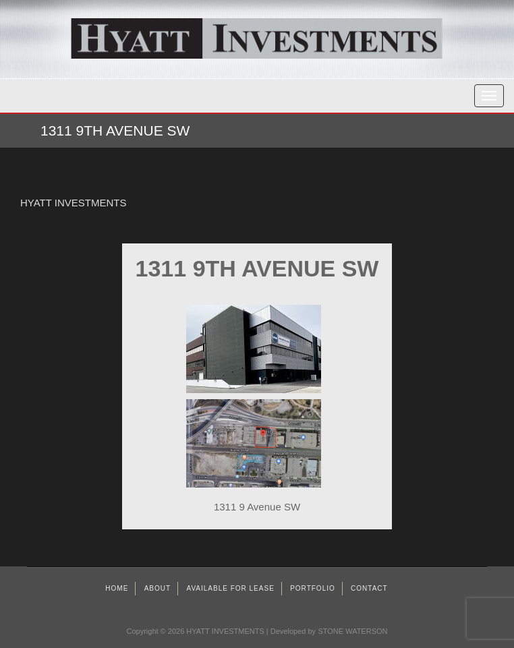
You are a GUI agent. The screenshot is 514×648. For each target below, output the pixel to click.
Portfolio (312, 588)
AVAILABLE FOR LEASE (230, 588)
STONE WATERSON (352, 631)
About (157, 588)
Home (116, 588)
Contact (369, 588)
